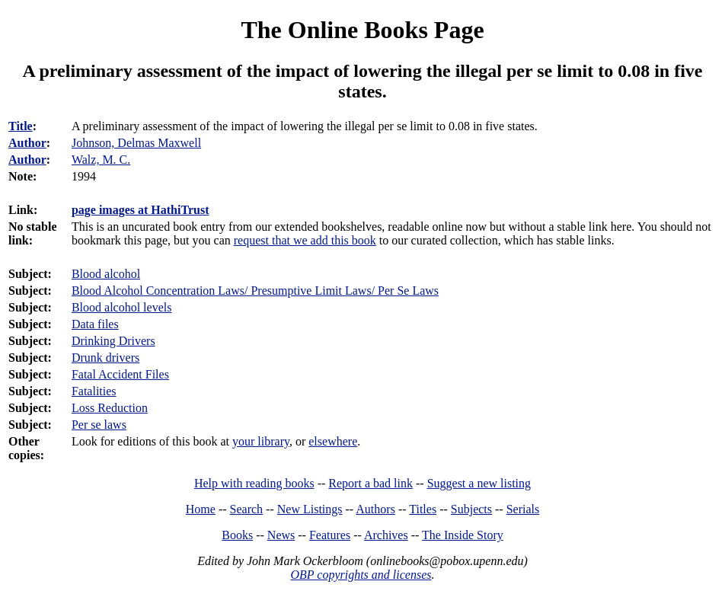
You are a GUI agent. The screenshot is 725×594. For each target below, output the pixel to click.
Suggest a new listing (479, 483)
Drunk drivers (105, 357)
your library (260, 441)
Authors (375, 509)
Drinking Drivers (113, 340)
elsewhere (332, 441)
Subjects (471, 509)
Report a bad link (370, 483)
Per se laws (99, 424)
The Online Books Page (362, 29)
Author (27, 142)
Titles (422, 509)
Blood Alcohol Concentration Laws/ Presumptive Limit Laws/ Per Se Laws (255, 290)
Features (329, 535)
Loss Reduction (110, 407)
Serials (523, 509)
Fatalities (94, 391)
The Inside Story (462, 535)
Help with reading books (254, 483)
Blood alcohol (106, 273)
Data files (95, 324)
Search (246, 509)
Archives (386, 535)
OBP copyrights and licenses (360, 574)
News (281, 535)
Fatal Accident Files (120, 374)
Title (20, 126)
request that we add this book (305, 240)
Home (201, 509)
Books (237, 535)
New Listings (310, 509)
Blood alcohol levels (122, 307)
